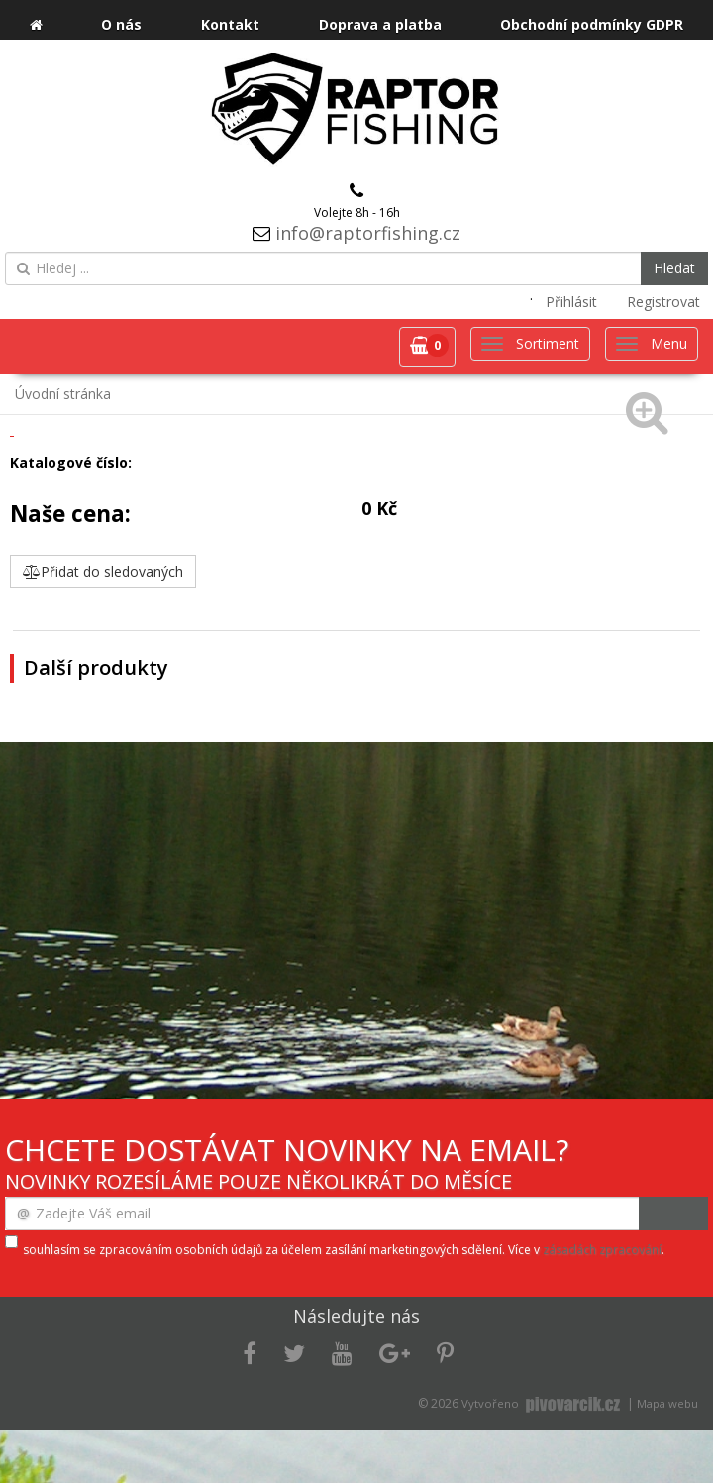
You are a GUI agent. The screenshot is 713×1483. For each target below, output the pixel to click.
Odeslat (673, 1213)
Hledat (674, 268)
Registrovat (663, 301)
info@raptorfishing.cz (367, 233)
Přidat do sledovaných (103, 571)
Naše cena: (70, 513)
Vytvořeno (542, 1403)
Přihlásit (571, 301)
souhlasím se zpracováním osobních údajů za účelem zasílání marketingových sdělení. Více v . (343, 1249)
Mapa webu (667, 1403)
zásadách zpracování (602, 1249)
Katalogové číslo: (71, 462)
